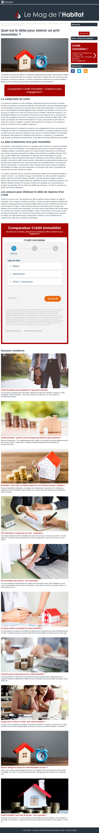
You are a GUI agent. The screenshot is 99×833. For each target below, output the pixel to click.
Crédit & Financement (39, 23)
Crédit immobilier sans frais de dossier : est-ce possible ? (24, 815)
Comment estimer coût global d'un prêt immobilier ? (22, 628)
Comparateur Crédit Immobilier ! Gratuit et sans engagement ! (35, 90)
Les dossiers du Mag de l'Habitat (20, 23)
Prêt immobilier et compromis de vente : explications (22, 533)
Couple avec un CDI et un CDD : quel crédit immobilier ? (23, 722)
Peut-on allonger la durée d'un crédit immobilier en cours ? (24, 767)
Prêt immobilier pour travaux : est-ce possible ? (20, 581)
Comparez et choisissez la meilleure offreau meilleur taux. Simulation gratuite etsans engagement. (82, 57)
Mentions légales (71, 830)
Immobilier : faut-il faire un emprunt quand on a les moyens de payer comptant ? (33, 485)
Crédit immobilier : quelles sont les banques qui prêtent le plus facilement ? (31, 438)
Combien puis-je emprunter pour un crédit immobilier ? (23, 674)
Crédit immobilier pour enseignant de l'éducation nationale (24, 390)
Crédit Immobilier (53, 23)
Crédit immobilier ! (80, 47)
